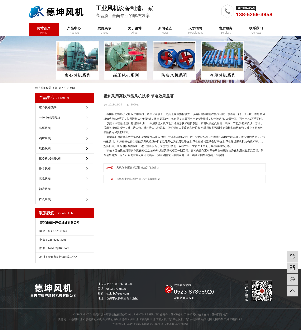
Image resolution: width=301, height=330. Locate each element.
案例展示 (104, 30)
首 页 (58, 87)
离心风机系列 (48, 107)
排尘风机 (45, 168)
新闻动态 (165, 30)
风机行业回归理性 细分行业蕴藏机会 (138, 178)
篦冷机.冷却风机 (50, 158)
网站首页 (44, 30)
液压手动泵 (167, 324)
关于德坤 (135, 30)
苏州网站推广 (220, 314)
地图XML (218, 319)
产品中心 (74, 30)
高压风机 (45, 128)
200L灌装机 (119, 324)
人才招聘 (195, 30)
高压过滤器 (182, 324)
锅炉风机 (45, 138)
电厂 (235, 114)
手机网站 (195, 319)
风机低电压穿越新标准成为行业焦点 (137, 167)
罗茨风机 (45, 199)
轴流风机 (45, 189)
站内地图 (206, 319)
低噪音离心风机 (150, 324)
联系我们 (256, 30)
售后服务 (226, 30)
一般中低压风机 (49, 117)
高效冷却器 (134, 324)
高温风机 (45, 178)
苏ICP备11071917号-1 (184, 314)
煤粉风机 (45, 148)
